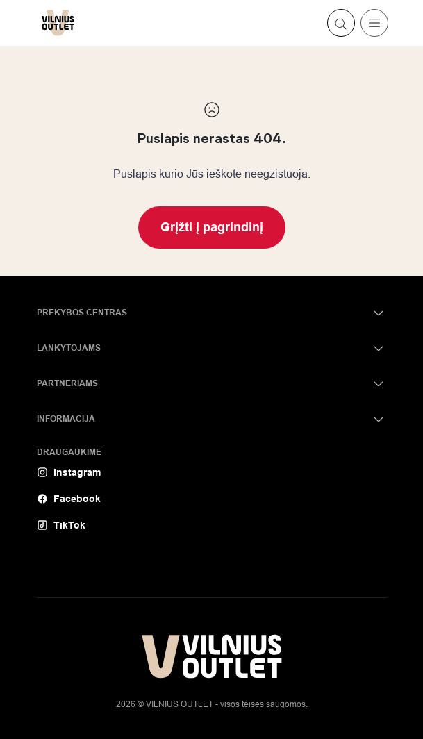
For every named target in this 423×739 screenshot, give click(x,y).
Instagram (69, 472)
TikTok (61, 525)
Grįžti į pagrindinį (211, 227)
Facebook (69, 498)
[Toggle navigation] (374, 23)
